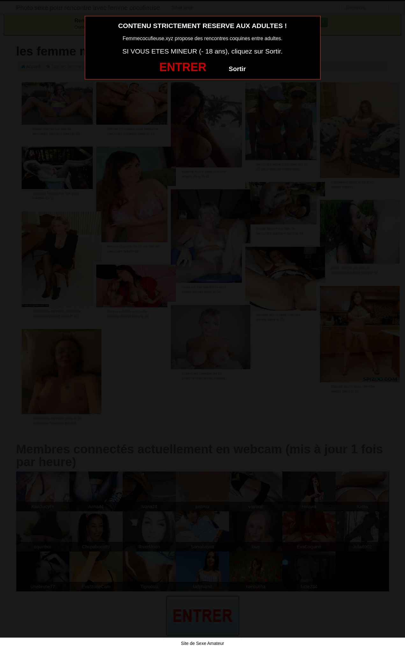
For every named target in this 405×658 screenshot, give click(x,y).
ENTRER (182, 67)
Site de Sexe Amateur (202, 643)
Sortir (237, 68)
